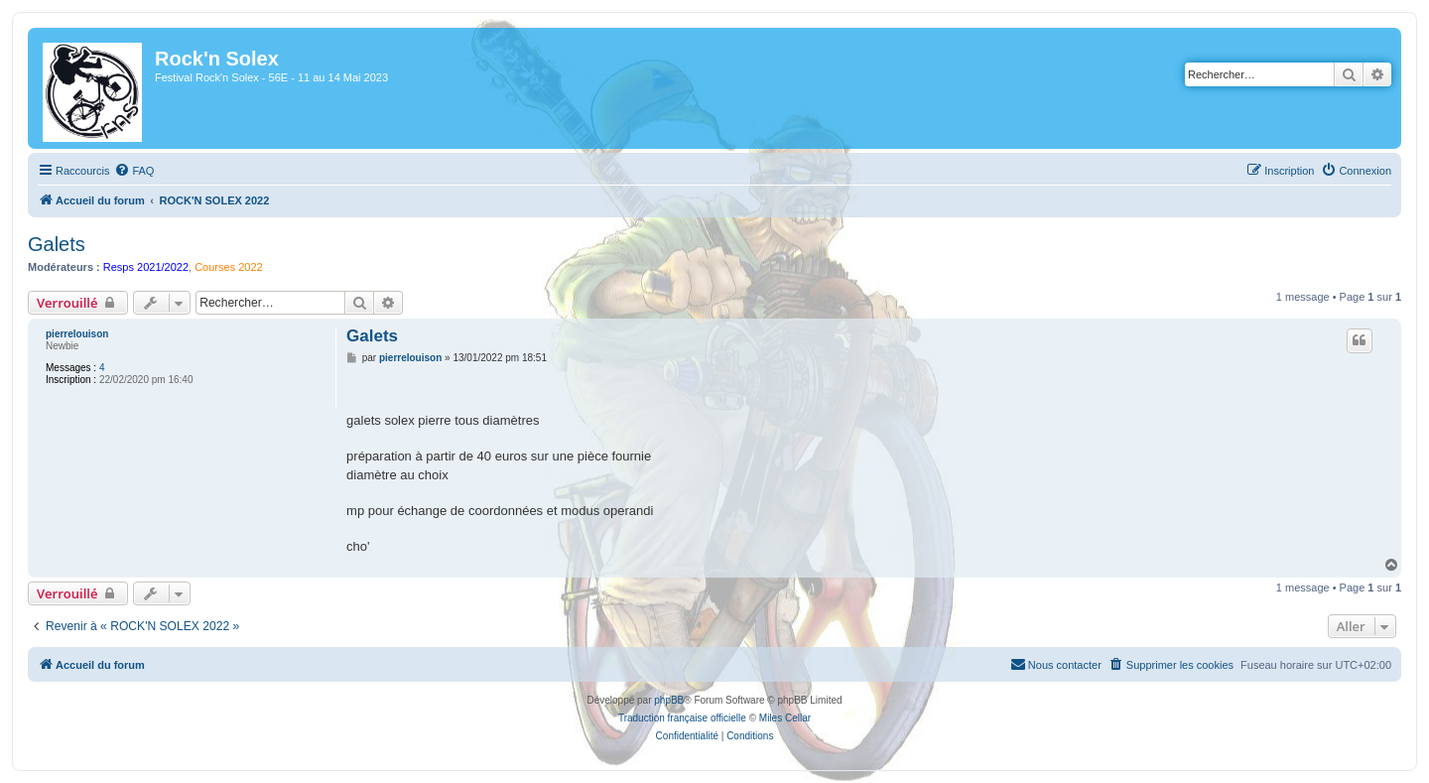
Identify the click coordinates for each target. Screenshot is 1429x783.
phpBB (669, 700)
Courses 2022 (229, 267)
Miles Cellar (785, 718)
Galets (56, 244)
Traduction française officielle (682, 718)
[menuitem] (134, 171)
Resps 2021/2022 (146, 267)
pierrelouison (77, 333)
